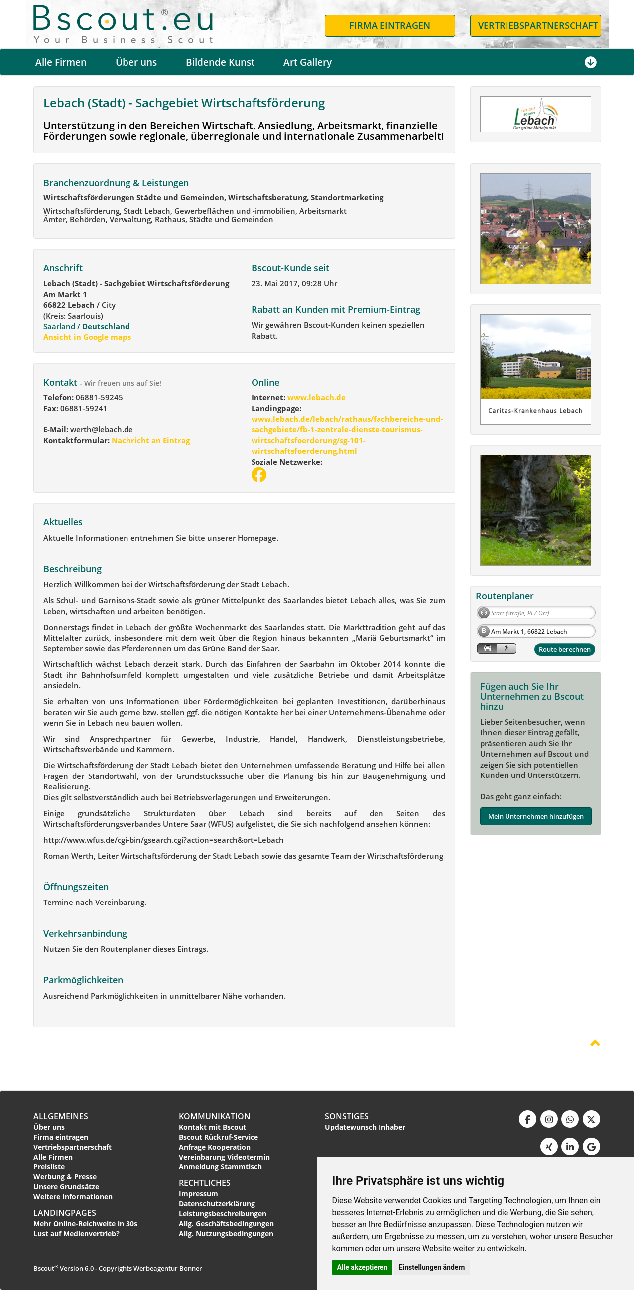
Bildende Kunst (220, 62)
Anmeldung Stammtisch (220, 1166)
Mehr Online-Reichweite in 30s (85, 1223)
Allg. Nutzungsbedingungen (226, 1233)
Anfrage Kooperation (215, 1147)
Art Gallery (307, 62)
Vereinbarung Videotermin (224, 1156)
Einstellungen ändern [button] (432, 1267)
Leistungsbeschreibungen (222, 1213)
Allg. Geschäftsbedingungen (226, 1223)
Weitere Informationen (73, 1196)
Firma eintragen (60, 1137)
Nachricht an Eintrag (150, 440)
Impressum (198, 1193)
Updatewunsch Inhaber (365, 1127)
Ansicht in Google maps (87, 337)
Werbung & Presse (65, 1176)
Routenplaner (505, 596)
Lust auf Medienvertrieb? (76, 1233)
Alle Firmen (61, 62)
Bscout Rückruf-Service (218, 1137)
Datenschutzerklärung (217, 1203)
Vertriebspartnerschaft (72, 1147)
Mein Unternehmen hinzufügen (536, 816)
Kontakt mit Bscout (212, 1127)
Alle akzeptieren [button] (362, 1267)
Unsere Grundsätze (66, 1186)
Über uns (136, 62)
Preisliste (49, 1166)
